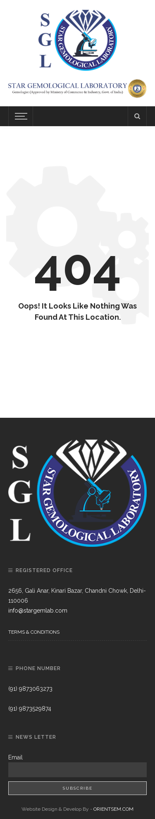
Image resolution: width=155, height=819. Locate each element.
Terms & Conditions (34, 632)
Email (15, 757)
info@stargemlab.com (37, 610)
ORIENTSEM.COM (113, 809)
